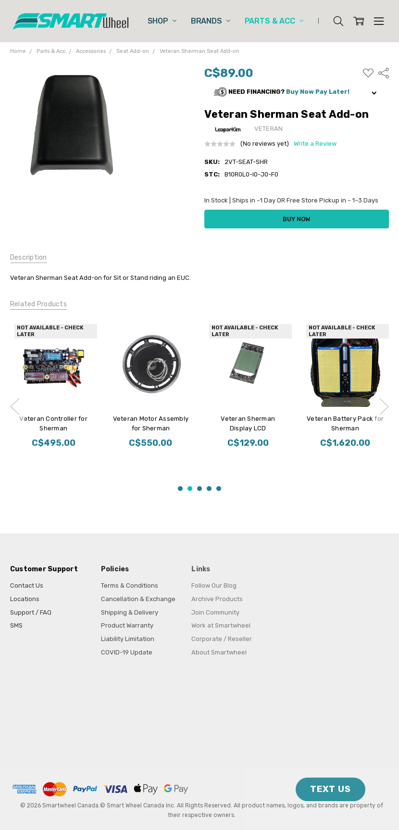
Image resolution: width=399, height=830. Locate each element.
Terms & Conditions (129, 585)
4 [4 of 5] (209, 488)
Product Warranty (127, 625)
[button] (296, 92)
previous (15, 406)
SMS (16, 625)
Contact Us (26, 585)
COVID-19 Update (126, 652)
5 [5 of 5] (219, 488)
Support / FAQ (30, 612)
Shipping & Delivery (129, 612)
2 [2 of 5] (190, 488)
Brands (210, 20)
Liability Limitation (127, 638)
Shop (162, 20)
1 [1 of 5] (180, 488)
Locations (24, 599)
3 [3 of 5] (199, 488)
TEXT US (330, 789)
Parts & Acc (274, 20)
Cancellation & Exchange (138, 599)
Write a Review (315, 143)
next (384, 406)
